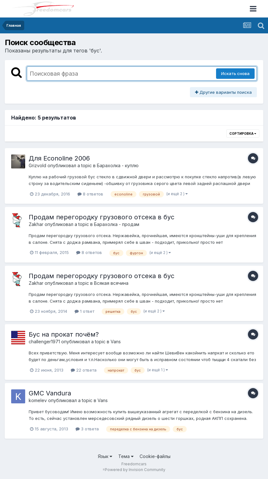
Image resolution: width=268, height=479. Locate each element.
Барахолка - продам (116, 224)
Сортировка (242, 133)
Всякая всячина (111, 283)
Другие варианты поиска (223, 92)
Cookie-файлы (155, 456)
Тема (126, 456)
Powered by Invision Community (135, 469)
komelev (38, 400)
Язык (105, 456)
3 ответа (87, 428)
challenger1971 (44, 341)
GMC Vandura (50, 393)
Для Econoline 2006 (59, 158)
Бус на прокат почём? (64, 334)
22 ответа (84, 370)
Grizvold (37, 165)
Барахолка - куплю (118, 165)
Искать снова (235, 73)
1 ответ (84, 311)
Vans (116, 341)
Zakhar (36, 224)
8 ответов (90, 193)
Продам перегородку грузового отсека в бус (101, 217)
